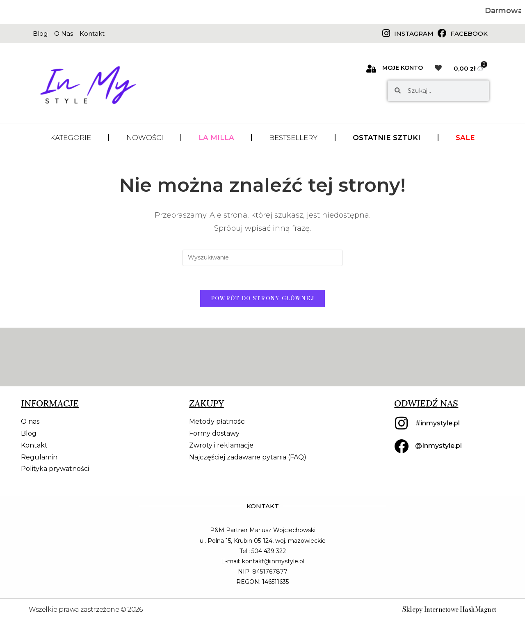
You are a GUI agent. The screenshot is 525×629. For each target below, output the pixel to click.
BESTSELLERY (293, 137)
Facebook (469, 33)
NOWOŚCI (144, 137)
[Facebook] (442, 33)
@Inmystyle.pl (438, 447)
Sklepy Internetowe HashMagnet (449, 610)
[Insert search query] (262, 258)
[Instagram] (385, 33)
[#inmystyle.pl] (401, 424)
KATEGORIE (70, 137)
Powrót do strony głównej (262, 299)
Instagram (414, 33)
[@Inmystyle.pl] (401, 447)
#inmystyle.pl (437, 424)
